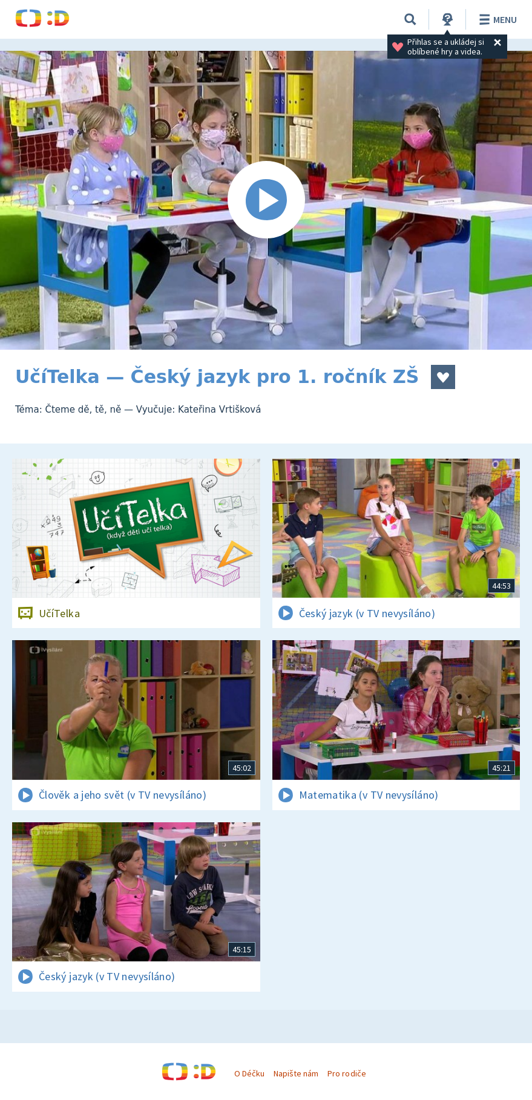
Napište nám (296, 1073)
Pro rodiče (346, 1073)
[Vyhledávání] (410, 19)
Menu (496, 19)
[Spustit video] (266, 200)
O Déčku (249, 1073)
